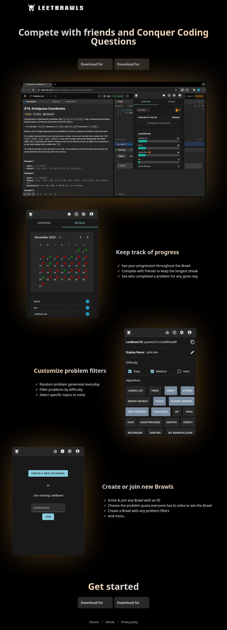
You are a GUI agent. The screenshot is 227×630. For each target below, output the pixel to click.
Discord (94, 622)
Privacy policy (129, 622)
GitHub (109, 622)
